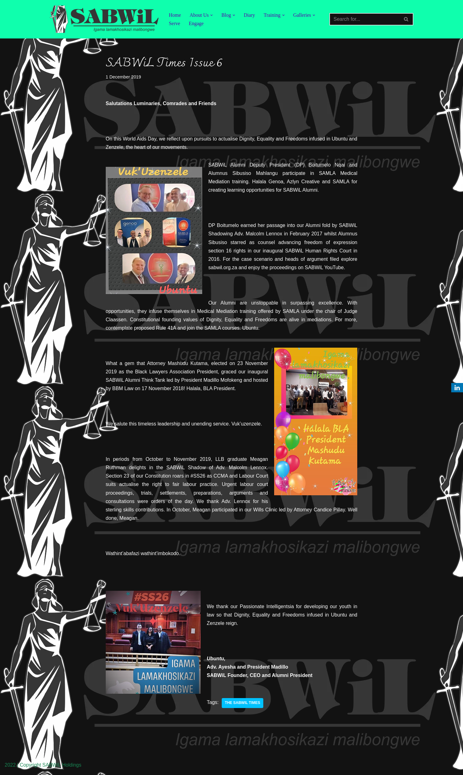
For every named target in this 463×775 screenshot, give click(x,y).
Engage (196, 23)
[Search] (364, 19)
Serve (174, 23)
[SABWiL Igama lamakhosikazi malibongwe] (104, 19)
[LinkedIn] (457, 387)
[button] (211, 15)
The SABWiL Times (242, 705)
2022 (10, 767)
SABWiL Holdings (62, 767)
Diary (249, 15)
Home (175, 15)
